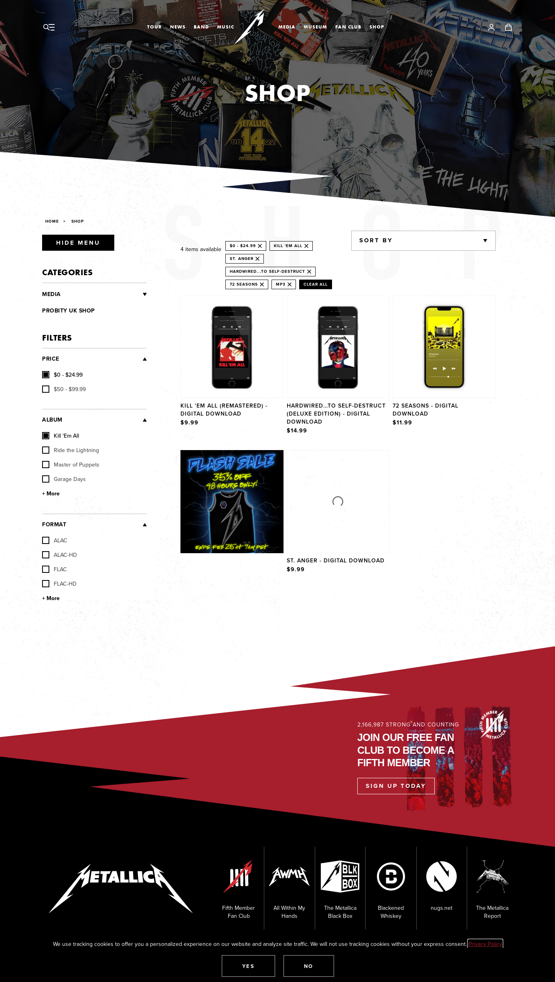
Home (52, 221)
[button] (248, 966)
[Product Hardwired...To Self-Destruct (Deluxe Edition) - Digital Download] (338, 366)
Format (54, 524)
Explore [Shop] (240, 458)
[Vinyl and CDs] (104, 294)
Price (50, 359)
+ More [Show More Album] (51, 493)
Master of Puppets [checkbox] (70, 465)
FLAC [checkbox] (54, 569)
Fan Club (348, 27)
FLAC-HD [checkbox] (59, 584)
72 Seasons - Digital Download (425, 410)
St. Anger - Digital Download (336, 560)
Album (52, 420)
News (178, 27)
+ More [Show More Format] (51, 598)
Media (287, 27)
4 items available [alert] (200, 249)
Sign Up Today (396, 785)
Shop (376, 27)
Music (225, 27)
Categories (67, 272)
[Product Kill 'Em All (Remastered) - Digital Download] (232, 366)
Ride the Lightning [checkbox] (70, 450)
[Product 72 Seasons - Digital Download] (444, 366)
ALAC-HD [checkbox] (59, 555)
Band (201, 27)
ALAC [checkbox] (54, 540)
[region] (338, 435)
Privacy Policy (485, 944)
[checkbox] (62, 375)
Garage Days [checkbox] (64, 479)
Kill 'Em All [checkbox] (60, 436)
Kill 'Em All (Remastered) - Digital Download (223, 410)
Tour (154, 27)
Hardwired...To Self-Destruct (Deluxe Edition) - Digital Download (336, 414)
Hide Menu (78, 242)
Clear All (316, 284)
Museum (315, 27)
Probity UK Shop (68, 310)
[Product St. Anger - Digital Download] (338, 512)
